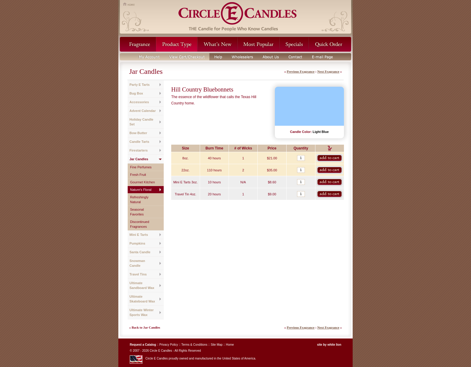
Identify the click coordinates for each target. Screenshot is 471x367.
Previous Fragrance (301, 71)
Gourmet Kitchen (142, 182)
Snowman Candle (137, 263)
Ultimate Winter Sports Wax (141, 312)
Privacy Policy (168, 344)
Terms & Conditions (194, 344)
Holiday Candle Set (141, 122)
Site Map (216, 344)
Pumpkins (137, 243)
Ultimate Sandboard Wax (141, 285)
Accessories (139, 102)
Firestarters (138, 150)
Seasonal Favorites (137, 212)
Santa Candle (139, 252)
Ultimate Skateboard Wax (142, 299)
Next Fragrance (328, 71)
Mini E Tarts (138, 234)
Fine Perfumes (141, 167)
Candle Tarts (139, 141)
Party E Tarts (139, 84)
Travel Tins (138, 274)
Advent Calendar (142, 111)
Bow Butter (138, 133)
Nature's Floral (140, 189)
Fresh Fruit (138, 174)
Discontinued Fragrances (139, 224)
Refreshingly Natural (139, 199)
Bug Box (136, 93)
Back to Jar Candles (146, 327)
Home (230, 344)
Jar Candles (138, 159)
